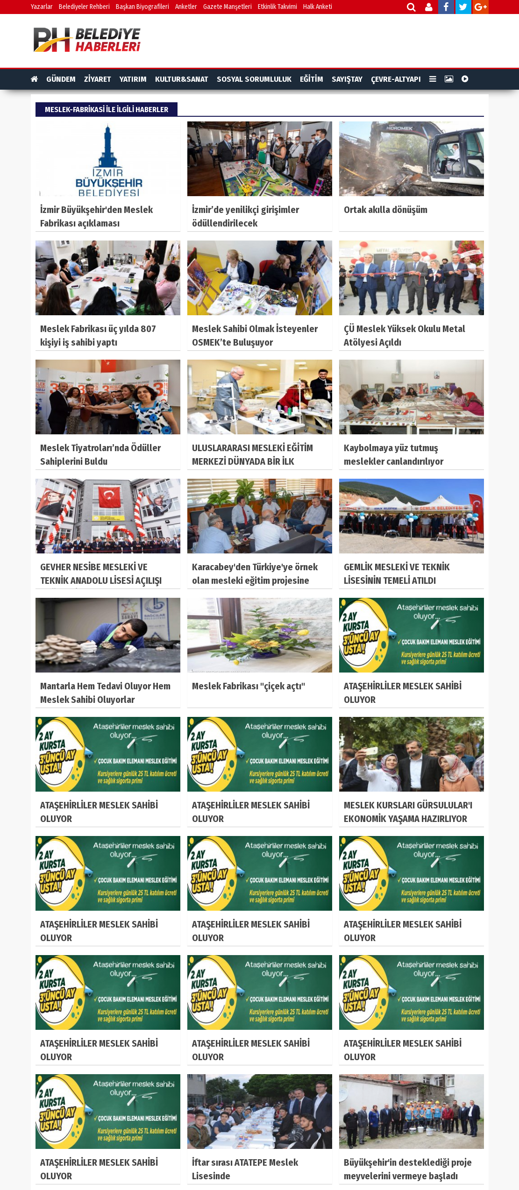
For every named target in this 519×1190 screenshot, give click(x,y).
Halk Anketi (317, 7)
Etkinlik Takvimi (277, 7)
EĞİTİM (311, 79)
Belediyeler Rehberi (84, 7)
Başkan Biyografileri (142, 7)
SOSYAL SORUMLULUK (254, 79)
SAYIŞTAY (347, 79)
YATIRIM (133, 79)
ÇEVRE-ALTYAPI (396, 79)
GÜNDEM (61, 79)
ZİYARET (97, 79)
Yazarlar (42, 7)
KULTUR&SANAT (181, 79)
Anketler (186, 7)
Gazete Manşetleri (227, 7)
